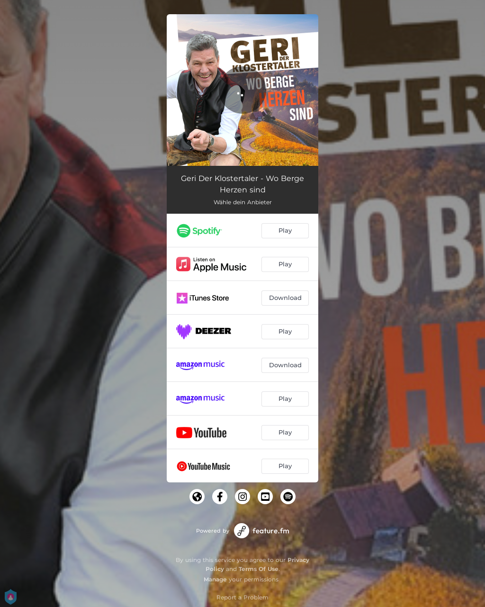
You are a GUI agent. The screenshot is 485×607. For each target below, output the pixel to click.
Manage (215, 579)
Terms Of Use (258, 568)
